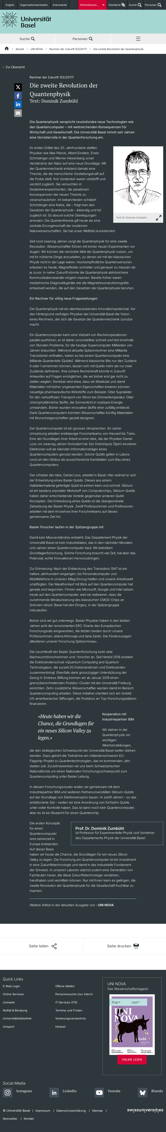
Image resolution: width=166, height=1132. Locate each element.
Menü (138, 39)
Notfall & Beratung (15, 1010)
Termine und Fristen (68, 1010)
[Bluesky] (150, 1093)
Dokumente (60, 4)
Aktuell (20, 49)
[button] (18, 87)
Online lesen (132, 1059)
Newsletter (10, 1118)
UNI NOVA (36, 49)
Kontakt (29, 1118)
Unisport (8, 1026)
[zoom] (138, 179)
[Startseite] (7, 49)
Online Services (13, 994)
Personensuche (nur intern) (74, 994)
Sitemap (97, 1110)
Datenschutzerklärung (71, 1110)
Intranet (60, 1026)
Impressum (42, 1110)
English (10, 4)
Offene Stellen (65, 986)
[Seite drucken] (123, 946)
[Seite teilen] (43, 946)
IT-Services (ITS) (66, 1002)
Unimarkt (9, 1002)
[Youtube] (107, 1093)
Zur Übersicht (15, 67)
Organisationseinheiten (34, 4)
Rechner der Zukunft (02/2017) (68, 49)
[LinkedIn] (63, 1093)
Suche (132, 6)
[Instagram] (17, 1093)
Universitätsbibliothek (17, 1018)
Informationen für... (91, 4)
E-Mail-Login (11, 986)
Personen (149, 6)
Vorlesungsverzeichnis (70, 1018)
